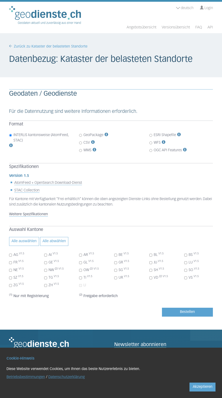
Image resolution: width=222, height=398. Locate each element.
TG (51, 277)
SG (121, 270)
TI (85, 277)
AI (51, 254)
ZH (51, 285)
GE (51, 262)
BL (156, 254)
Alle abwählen (54, 241)
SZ (16, 277)
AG (16, 254)
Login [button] (206, 8)
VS (191, 277)
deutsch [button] (184, 8)
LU (191, 262)
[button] (11, 146)
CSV (84, 143)
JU (156, 262)
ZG (16, 285)
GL (86, 262)
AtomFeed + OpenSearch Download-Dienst (48, 183)
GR (121, 262)
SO (191, 270)
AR (86, 254)
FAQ (198, 27)
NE (16, 270)
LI (82, 285)
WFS (155, 143)
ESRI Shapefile (162, 135)
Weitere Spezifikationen (28, 214)
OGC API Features (165, 150)
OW (89, 270)
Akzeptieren (202, 387)
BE (121, 254)
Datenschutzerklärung (66, 377)
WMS (85, 150)
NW (54, 270)
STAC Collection (26, 190)
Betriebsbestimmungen (26, 377)
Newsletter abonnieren (140, 344)
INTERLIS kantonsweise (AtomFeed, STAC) (39, 137)
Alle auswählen (24, 241)
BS (191, 254)
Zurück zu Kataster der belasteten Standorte (50, 46)
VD (158, 277)
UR (121, 277)
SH (156, 270)
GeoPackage (91, 135)
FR (16, 262)
